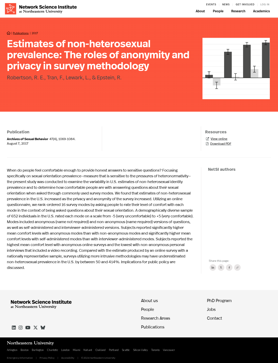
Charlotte (52, 350)
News (226, 4)
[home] (41, 8)
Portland (114, 350)
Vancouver (169, 350)
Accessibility (68, 358)
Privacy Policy (47, 358)
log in (264, 4)
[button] (200, 12)
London (65, 350)
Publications (21, 33)
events (211, 4)
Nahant (87, 350)
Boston (25, 350)
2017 (35, 33)
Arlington (12, 350)
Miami (76, 350)
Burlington (38, 350)
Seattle (126, 350)
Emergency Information (20, 358)
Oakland (100, 350)
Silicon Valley (140, 350)
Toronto (155, 350)
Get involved (245, 4)
